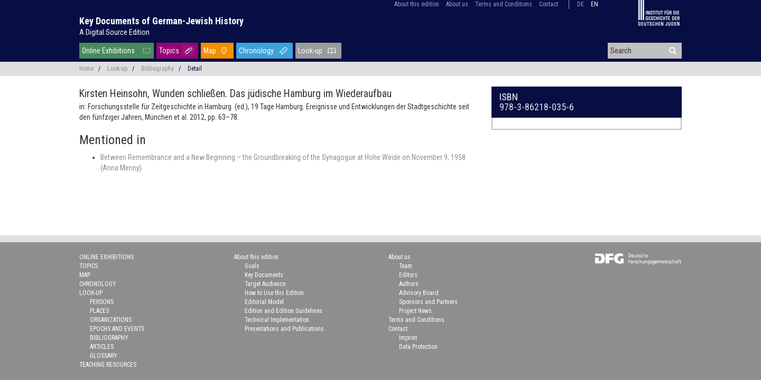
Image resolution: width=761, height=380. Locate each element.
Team (405, 266)
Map (209, 50)
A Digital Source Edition (114, 32)
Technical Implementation (277, 320)
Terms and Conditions (503, 4)
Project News (415, 311)
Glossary (103, 355)
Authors (409, 284)
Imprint (408, 337)
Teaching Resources (107, 364)
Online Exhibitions (108, 50)
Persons (102, 302)
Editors (408, 275)
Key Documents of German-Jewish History (161, 20)
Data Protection (418, 346)
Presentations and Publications (284, 328)
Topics (169, 50)
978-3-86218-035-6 (536, 106)
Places (99, 311)
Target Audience (265, 284)
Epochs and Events (117, 328)
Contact (548, 4)
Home (86, 68)
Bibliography (157, 68)
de (580, 4)
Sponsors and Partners (428, 302)
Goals (252, 266)
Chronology (256, 50)
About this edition (416, 4)
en (594, 4)
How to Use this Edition (274, 293)
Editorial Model (264, 302)
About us (457, 4)
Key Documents (264, 275)
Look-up (310, 50)
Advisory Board (419, 293)
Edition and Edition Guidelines (283, 311)
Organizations (111, 320)
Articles (102, 346)
